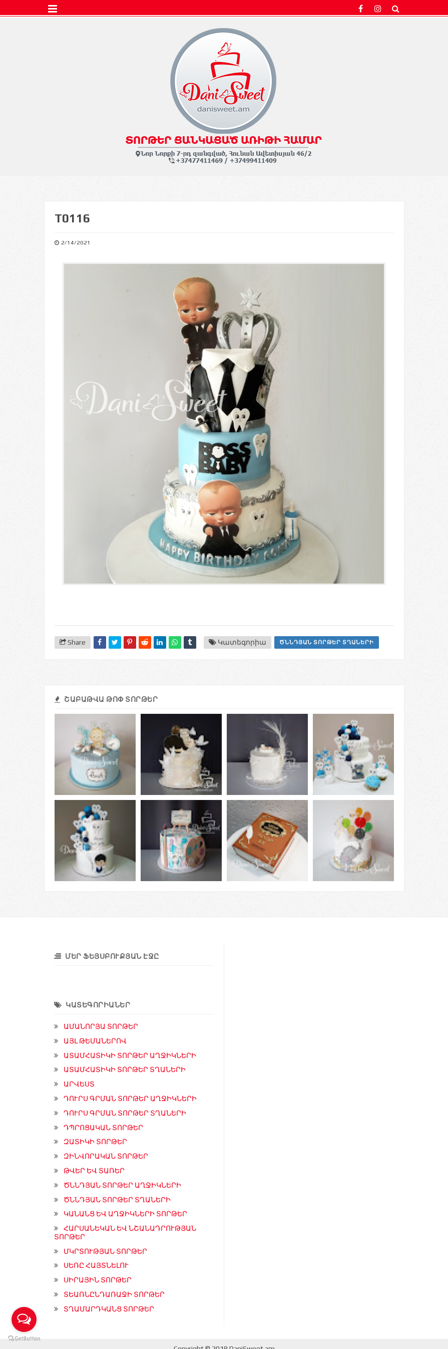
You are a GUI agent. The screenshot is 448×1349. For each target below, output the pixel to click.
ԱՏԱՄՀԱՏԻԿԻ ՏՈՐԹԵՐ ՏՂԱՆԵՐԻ (125, 1069)
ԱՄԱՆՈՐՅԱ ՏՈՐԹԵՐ (101, 1026)
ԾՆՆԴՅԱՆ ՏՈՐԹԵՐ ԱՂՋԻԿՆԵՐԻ (122, 1185)
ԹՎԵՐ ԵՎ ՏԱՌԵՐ (94, 1171)
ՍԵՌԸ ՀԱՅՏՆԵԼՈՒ (96, 1265)
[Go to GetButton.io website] (24, 1338)
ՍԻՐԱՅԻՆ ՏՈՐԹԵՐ (98, 1280)
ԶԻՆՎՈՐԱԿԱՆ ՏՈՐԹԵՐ (106, 1156)
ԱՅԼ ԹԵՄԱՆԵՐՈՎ (95, 1041)
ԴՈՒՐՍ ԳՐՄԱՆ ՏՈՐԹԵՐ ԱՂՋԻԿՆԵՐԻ (130, 1099)
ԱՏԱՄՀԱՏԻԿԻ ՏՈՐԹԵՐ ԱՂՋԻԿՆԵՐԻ (130, 1055)
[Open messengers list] (24, 1319)
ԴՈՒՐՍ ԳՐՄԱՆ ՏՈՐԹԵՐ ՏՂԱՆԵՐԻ (125, 1113)
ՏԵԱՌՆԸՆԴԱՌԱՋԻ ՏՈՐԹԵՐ (114, 1294)
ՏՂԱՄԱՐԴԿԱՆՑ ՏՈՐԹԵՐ (109, 1309)
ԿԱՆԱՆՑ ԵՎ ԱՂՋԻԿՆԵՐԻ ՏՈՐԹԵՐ (125, 1214)
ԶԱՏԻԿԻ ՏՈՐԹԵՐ (95, 1142)
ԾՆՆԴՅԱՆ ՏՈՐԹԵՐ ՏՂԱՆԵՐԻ (326, 642)
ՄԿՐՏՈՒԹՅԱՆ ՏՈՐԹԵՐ (105, 1251)
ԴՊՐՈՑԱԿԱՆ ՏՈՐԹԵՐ (103, 1128)
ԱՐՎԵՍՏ (79, 1084)
